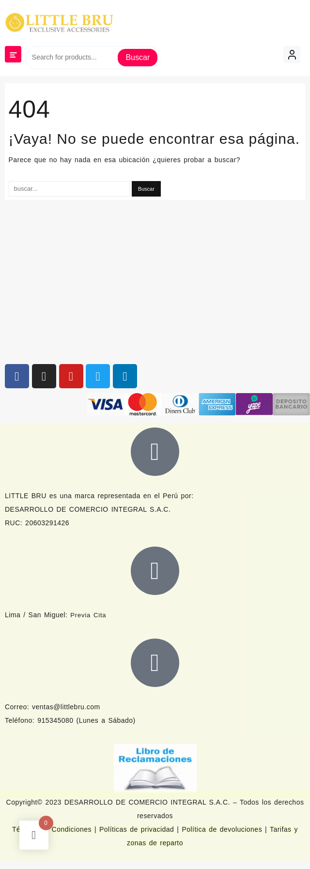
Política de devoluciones (222, 829)
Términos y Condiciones (53, 829)
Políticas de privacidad (136, 829)
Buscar (137, 57)
